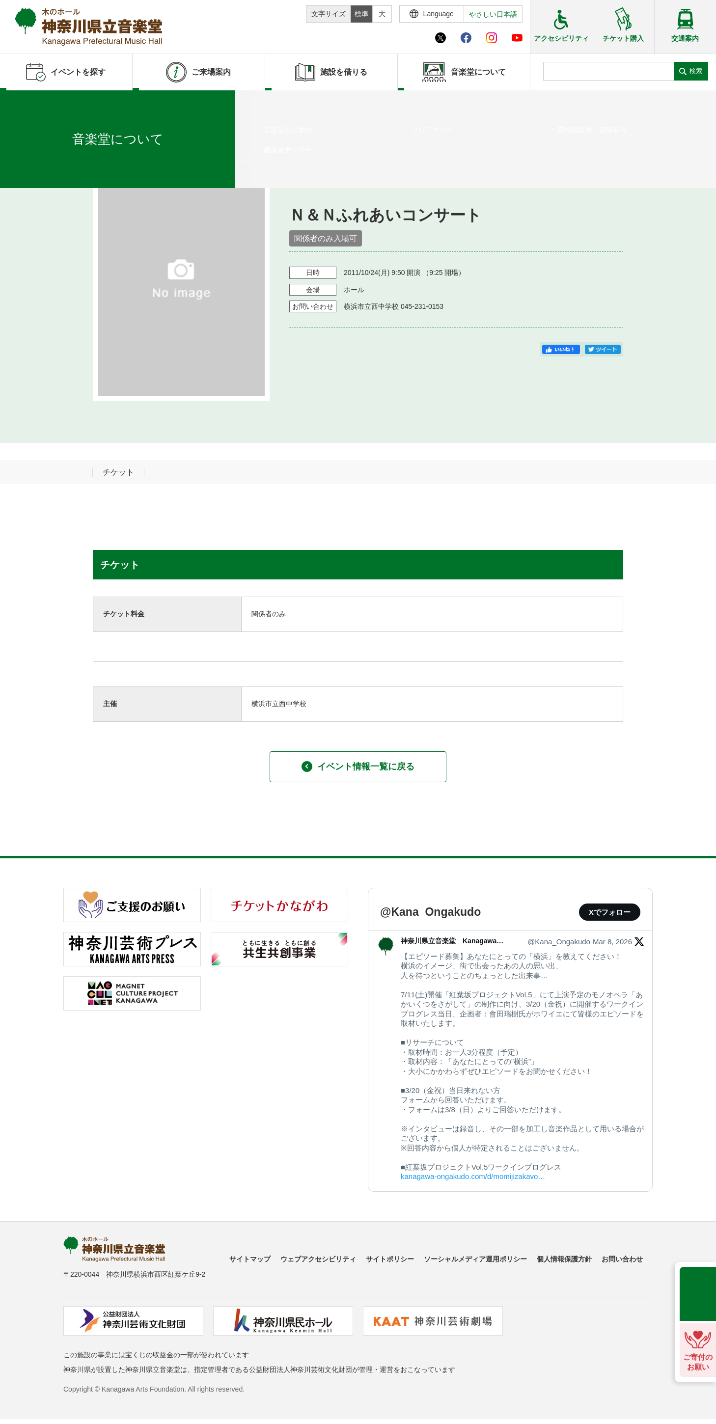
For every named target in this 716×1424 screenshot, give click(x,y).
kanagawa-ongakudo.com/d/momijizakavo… (473, 1176)
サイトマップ (250, 1259)
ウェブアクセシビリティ (318, 1259)
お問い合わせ (622, 1259)
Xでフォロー (610, 912)
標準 (361, 14)
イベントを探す (61, 102)
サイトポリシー (390, 1259)
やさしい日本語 (493, 14)
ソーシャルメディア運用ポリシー (475, 1259)
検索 (695, 71)
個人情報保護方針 (564, 1259)
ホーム (23, 102)
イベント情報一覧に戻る (358, 766)
